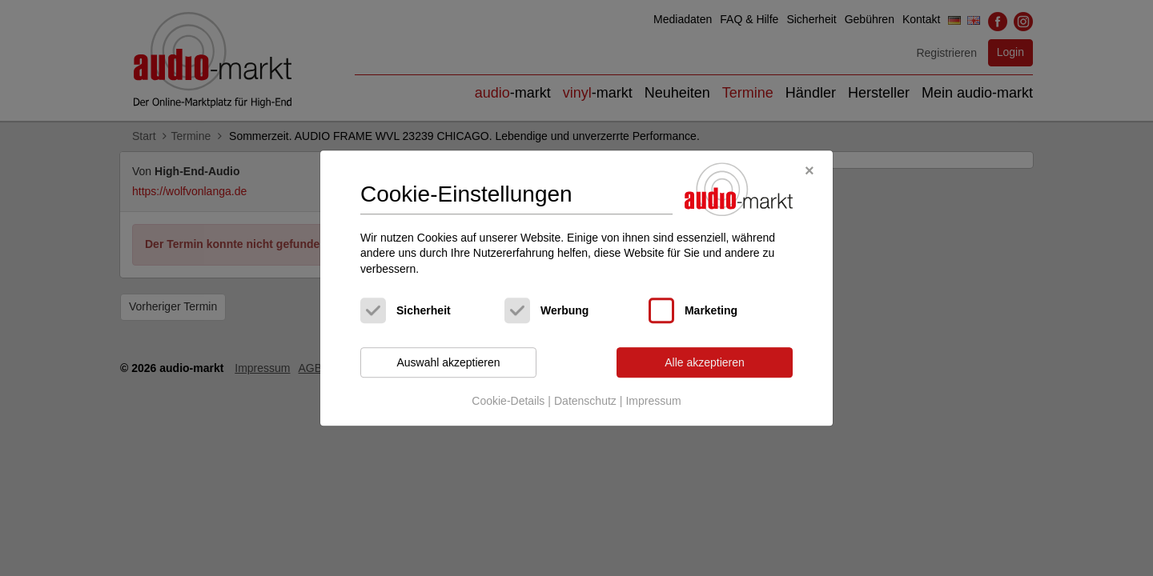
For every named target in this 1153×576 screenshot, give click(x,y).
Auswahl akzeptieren (448, 362)
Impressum (653, 400)
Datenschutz (585, 400)
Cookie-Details (508, 400)
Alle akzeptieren (705, 362)
